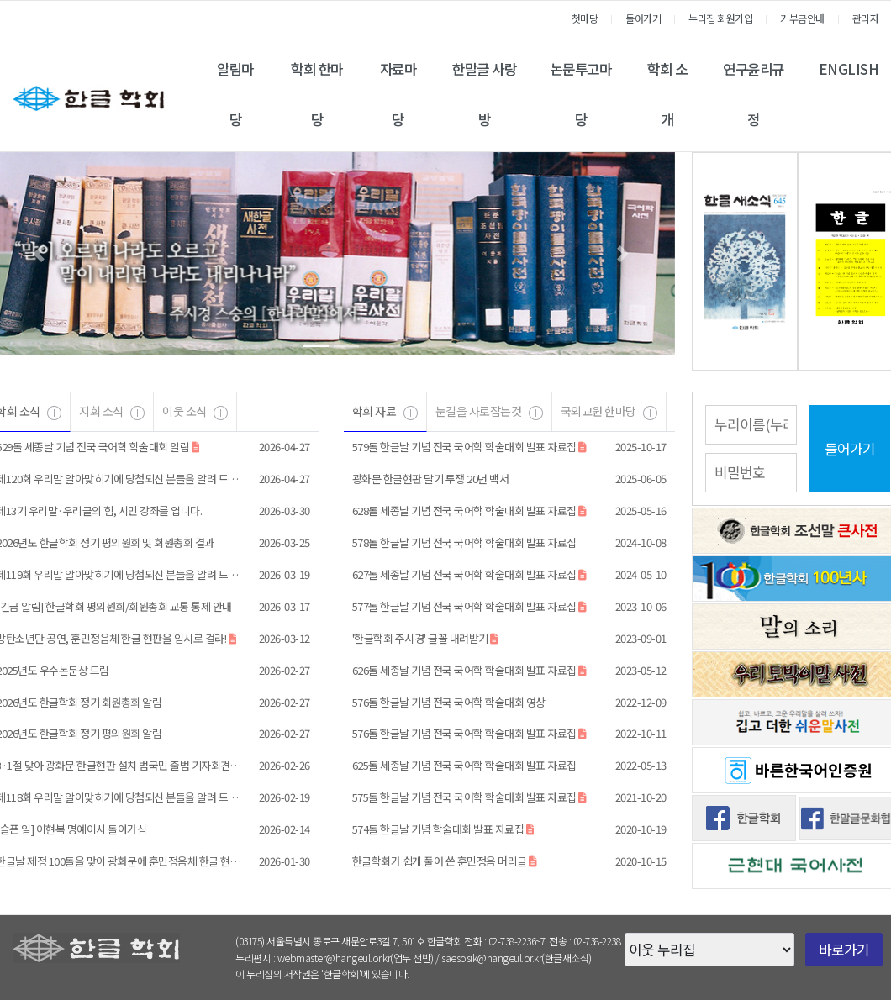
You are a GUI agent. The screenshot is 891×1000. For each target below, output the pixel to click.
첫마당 (585, 18)
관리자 (865, 18)
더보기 (221, 416)
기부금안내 (802, 18)
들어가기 (643, 18)
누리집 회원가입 (720, 18)
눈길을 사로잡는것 (478, 411)
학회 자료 (374, 411)
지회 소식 (101, 411)
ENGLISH (849, 69)
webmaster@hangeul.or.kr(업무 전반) (355, 957)
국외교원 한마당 (598, 411)
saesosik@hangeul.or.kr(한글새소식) (516, 957)
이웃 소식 (184, 411)
